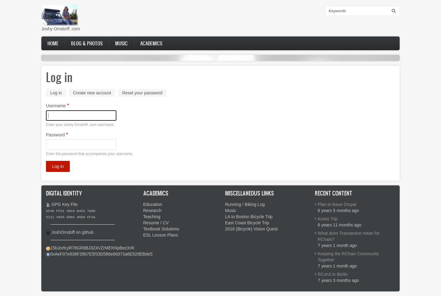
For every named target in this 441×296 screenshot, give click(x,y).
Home (52, 43)
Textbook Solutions (161, 228)
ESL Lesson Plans (160, 235)
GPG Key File (64, 204)
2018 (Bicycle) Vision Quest (251, 228)
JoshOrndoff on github (72, 232)
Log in (58, 93)
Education (152, 204)
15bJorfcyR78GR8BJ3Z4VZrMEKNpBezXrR (92, 247)
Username (56, 105)
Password (55, 134)
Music (121, 43)
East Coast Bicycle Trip (247, 222)
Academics (151, 43)
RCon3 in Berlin (333, 274)
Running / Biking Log (245, 204)
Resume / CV (156, 222)
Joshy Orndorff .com (60, 28)
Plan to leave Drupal (337, 204)
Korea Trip (328, 218)
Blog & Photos (87, 43)
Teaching (151, 216)
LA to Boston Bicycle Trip (249, 216)
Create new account (92, 92)
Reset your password (142, 92)
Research (152, 210)
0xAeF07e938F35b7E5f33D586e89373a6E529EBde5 (101, 254)
